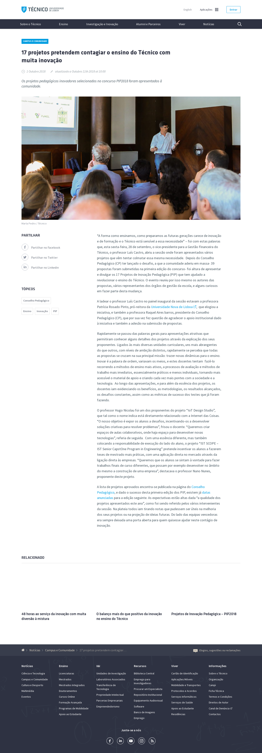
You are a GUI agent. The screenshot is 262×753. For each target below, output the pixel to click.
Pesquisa (237, 24)
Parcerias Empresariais (109, 700)
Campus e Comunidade (35, 41)
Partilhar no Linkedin (40, 267)
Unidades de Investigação (111, 673)
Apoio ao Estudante (70, 714)
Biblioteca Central (144, 673)
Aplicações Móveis (182, 679)
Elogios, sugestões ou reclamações (216, 650)
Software (139, 706)
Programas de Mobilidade (74, 708)
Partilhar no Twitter (40, 257)
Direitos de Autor (218, 702)
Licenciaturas (66, 673)
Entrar (233, 9)
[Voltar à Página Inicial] (24, 650)
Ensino (63, 24)
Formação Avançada (70, 702)
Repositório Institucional (148, 694)
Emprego (139, 718)
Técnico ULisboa (43, 10)
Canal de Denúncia (219, 708)
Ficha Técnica (216, 691)
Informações (217, 666)
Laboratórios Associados (110, 679)
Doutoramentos (68, 691)
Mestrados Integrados (72, 685)
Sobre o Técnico (30, 24)
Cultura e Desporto (32, 685)
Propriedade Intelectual (110, 694)
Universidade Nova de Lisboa (172, 307)
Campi (212, 685)
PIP (55, 311)
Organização (216, 679)
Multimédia (28, 691)
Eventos (26, 696)
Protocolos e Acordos (184, 691)
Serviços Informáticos (183, 696)
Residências (178, 714)
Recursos (140, 666)
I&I (98, 666)
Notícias (208, 24)
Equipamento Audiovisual (148, 700)
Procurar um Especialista (148, 689)
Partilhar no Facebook (41, 247)
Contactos (215, 714)
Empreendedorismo (107, 706)
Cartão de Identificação (184, 673)
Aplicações (206, 9)
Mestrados (65, 679)
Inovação (42, 311)
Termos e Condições (220, 696)
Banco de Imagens (144, 712)
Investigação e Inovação (102, 24)
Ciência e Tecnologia (33, 673)
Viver (182, 24)
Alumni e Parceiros (148, 24)
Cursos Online (67, 696)
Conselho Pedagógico (36, 300)
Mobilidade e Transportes (186, 685)
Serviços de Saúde (182, 702)
